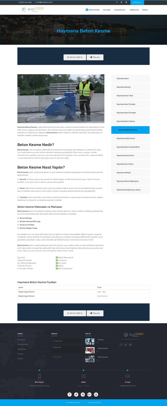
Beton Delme (103, 348)
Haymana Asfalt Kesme (126, 138)
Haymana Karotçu (124, 87)
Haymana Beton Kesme (127, 130)
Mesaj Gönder (57, 357)
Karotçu (101, 339)
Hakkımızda (134, 10)
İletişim (145, 10)
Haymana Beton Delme (126, 121)
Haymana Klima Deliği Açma (127, 181)
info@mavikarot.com (43, 2)
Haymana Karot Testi (125, 96)
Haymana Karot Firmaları (126, 113)
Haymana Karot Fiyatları (126, 104)
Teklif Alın (137, 2)
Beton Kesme (103, 357)
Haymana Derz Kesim (125, 164)
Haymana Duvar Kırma (125, 155)
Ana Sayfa (107, 10)
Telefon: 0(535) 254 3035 (39, 386)
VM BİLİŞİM (84, 402)
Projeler (20, 354)
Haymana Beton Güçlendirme (128, 147)
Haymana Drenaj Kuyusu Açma (128, 190)
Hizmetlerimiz (120, 10)
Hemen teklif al (74, 57)
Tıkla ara (95, 57)
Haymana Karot (123, 78)
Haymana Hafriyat (124, 173)
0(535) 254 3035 (25, 2)
